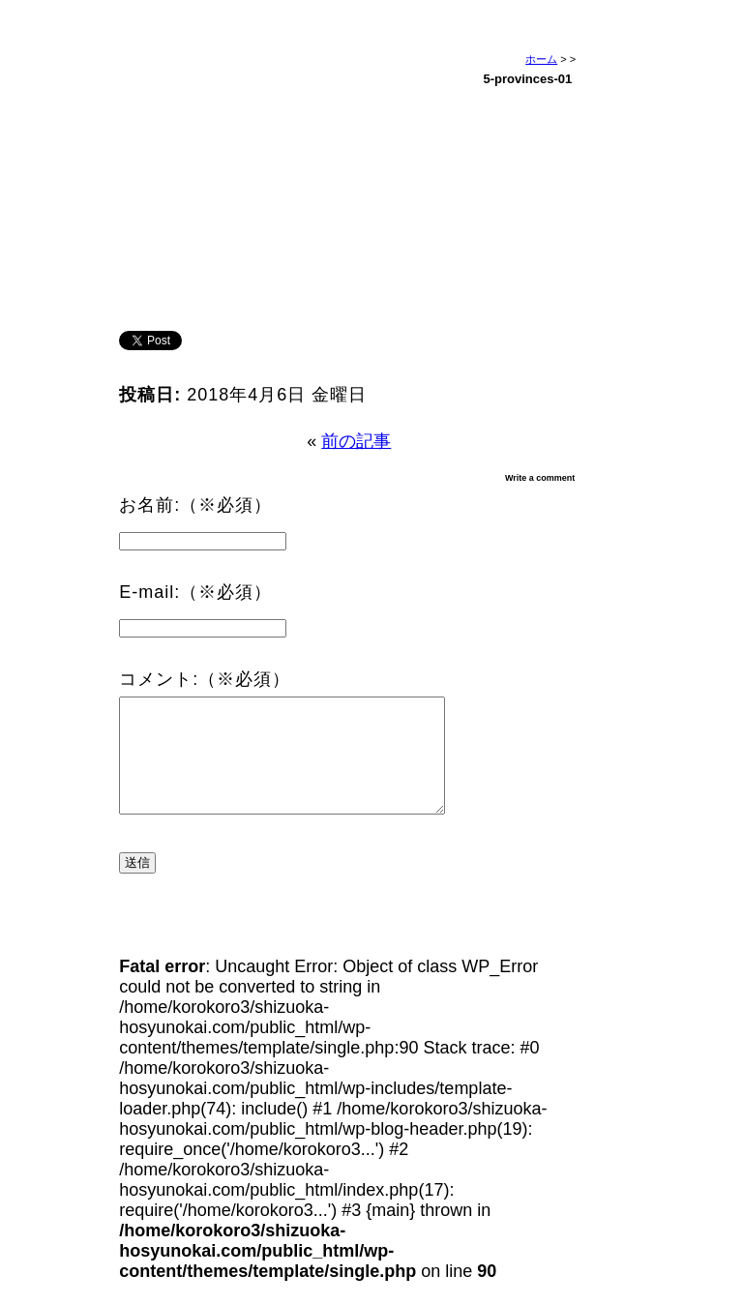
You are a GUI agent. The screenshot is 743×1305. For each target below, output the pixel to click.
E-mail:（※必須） (195, 592)
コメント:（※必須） (204, 679)
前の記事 (356, 441)
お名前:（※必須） (195, 505)
